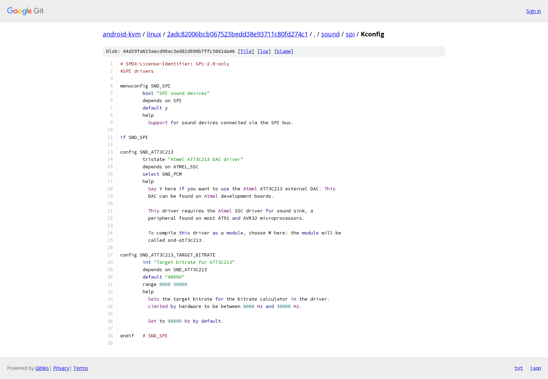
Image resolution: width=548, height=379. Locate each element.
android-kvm (122, 34)
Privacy (61, 368)
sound (330, 34)
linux (154, 34)
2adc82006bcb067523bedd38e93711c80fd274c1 (237, 34)
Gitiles (42, 368)
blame (284, 51)
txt (518, 368)
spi (350, 34)
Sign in (533, 11)
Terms (80, 368)
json (535, 368)
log (264, 51)
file (246, 51)
